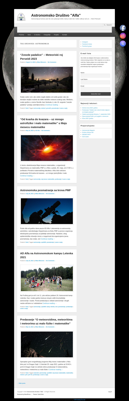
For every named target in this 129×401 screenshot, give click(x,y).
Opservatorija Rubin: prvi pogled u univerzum (95, 116)
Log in (110, 391)
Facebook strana (87, 44)
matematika (69, 373)
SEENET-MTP (86, 134)
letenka (52, 306)
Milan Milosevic (41, 62)
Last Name (84, 79)
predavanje (58, 179)
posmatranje (55, 108)
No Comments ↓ (52, 62)
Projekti (56, 35)
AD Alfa (37, 130)
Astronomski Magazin (88, 130)
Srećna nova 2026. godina (89, 108)
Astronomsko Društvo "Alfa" (56, 15)
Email (82, 86)
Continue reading (53, 105)
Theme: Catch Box (38, 394)
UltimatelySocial (79, 399)
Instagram (85, 42)
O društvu (37, 35)
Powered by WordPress (24, 394)
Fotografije (47, 35)
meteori (43, 108)
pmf (26, 374)
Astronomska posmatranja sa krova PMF (45, 190)
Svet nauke (85, 136)
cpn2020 (43, 242)
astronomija (37, 108)
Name (82, 72)
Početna (21, 35)
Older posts (21, 383)
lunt (56, 306)
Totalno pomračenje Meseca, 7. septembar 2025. (96, 114)
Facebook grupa (87, 46)
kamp (48, 306)
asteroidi (36, 373)
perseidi (48, 108)
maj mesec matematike (47, 179)
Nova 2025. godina (87, 118)
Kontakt (64, 35)
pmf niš (30, 374)
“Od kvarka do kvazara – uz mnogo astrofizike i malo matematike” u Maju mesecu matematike (43, 123)
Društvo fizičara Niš (87, 132)
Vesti (29, 35)
